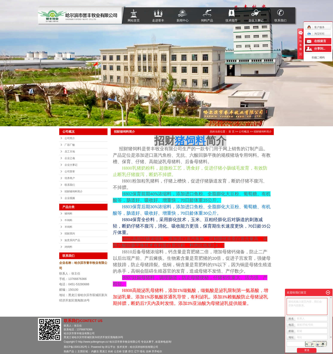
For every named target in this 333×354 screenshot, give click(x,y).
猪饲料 (68, 213)
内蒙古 (95, 351)
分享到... (319, 48)
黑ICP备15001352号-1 (76, 346)
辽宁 (136, 351)
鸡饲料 (68, 246)
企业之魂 (70, 158)
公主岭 (118, 351)
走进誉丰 (158, 20)
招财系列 (70, 233)
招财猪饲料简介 (74, 191)
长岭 (110, 351)
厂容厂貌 (70, 144)
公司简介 (70, 138)
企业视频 (70, 198)
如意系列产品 (72, 240)
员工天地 (70, 151)
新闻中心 (183, 20)
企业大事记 (255, 20)
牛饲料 (68, 220)
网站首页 (134, 20)
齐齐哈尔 (157, 351)
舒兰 (130, 351)
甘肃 (124, 351)
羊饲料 (68, 226)
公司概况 (244, 131)
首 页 (231, 131)
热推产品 (69, 351)
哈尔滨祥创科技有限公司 (144, 346)
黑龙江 (103, 351)
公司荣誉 (70, 171)
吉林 (148, 351)
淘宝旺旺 (316, 33)
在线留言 (320, 41)
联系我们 (280, 20)
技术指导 (232, 20)
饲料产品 (207, 20)
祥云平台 (110, 346)
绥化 (142, 351)
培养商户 (70, 178)
